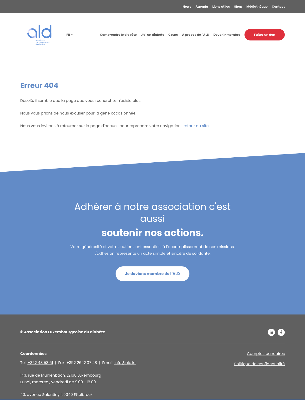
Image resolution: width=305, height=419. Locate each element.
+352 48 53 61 (40, 362)
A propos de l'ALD (195, 34)
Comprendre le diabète (118, 34)
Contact (278, 6)
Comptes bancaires (266, 353)
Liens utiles (221, 6)
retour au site (196, 126)
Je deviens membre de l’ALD (152, 273)
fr (69, 34)
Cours (173, 34)
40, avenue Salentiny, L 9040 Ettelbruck (56, 394)
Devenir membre (227, 34)
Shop (238, 6)
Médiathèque (257, 6)
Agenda (202, 6)
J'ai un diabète (152, 34)
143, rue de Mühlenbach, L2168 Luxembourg (60, 375)
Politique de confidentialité (259, 364)
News (187, 6)
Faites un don (264, 34)
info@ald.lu (125, 362)
